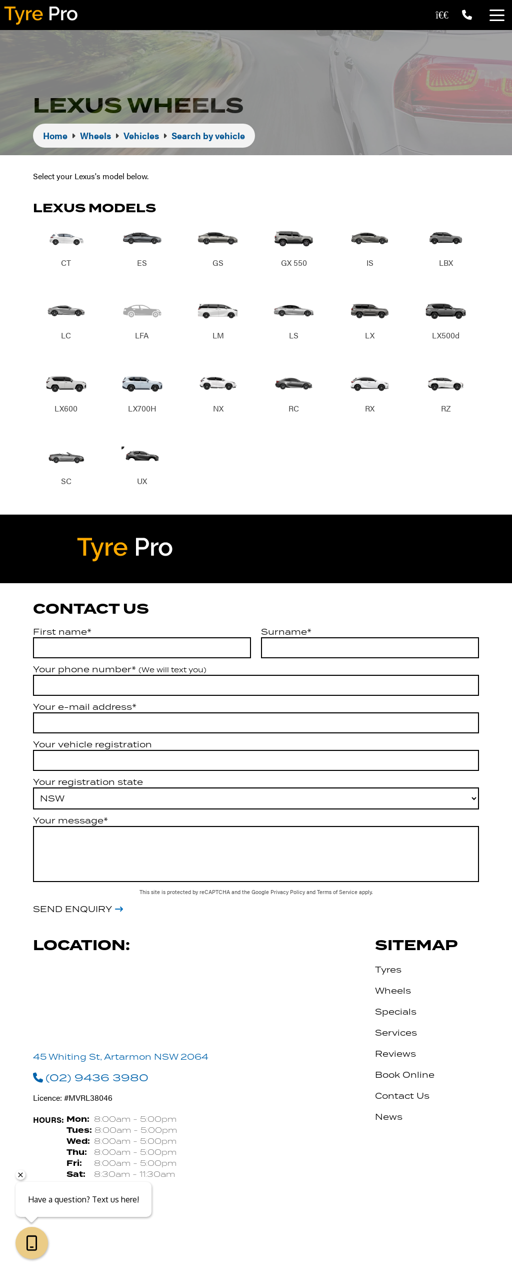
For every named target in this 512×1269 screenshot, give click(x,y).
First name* (62, 632)
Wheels (393, 991)
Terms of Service (338, 893)
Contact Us (402, 1096)
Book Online (404, 1075)
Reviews (395, 1054)
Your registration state (88, 782)
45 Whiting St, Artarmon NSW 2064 (120, 1057)
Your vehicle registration (92, 745)
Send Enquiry (72, 910)
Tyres (388, 970)
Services (396, 1033)
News (388, 1117)
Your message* (70, 821)
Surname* (286, 632)
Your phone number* (119, 670)
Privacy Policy (288, 893)
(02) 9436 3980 (90, 1079)
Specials (395, 1012)
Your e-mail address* (84, 707)
